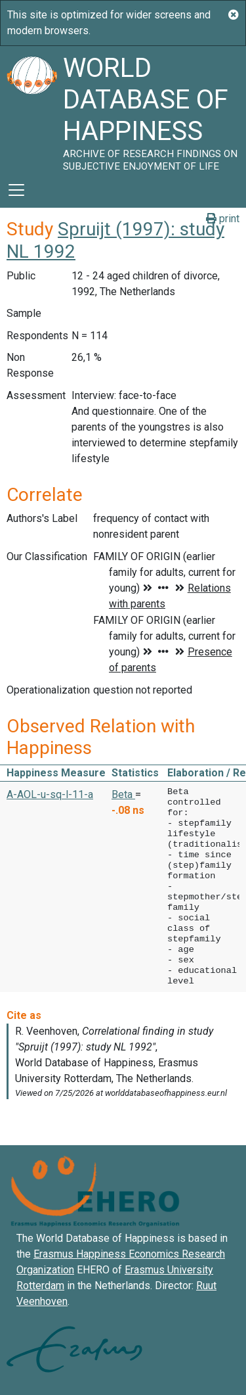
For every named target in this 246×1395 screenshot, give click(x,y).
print (222, 218)
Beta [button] (123, 794)
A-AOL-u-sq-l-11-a (50, 794)
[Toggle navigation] (16, 189)
